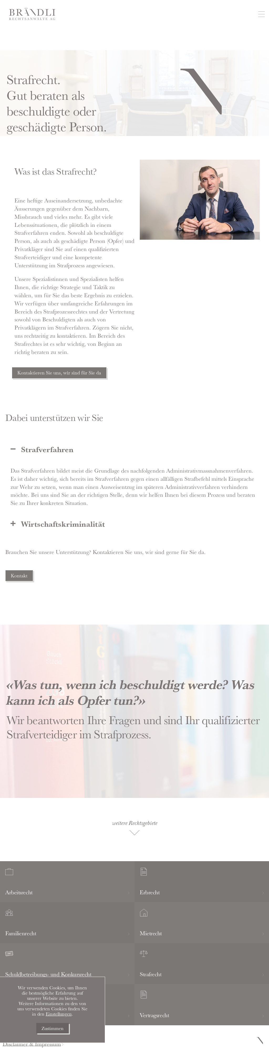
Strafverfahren (47, 449)
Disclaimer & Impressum (32, 1044)
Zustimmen (53, 1028)
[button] (261, 14)
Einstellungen (59, 1013)
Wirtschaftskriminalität (63, 523)
